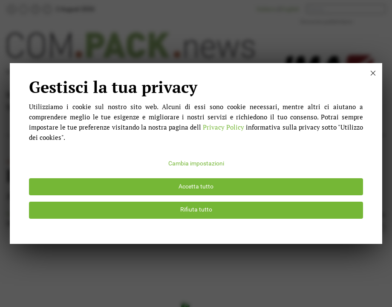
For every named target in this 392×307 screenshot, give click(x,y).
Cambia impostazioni (196, 163)
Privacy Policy (223, 127)
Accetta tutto (196, 186)
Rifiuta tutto (196, 209)
